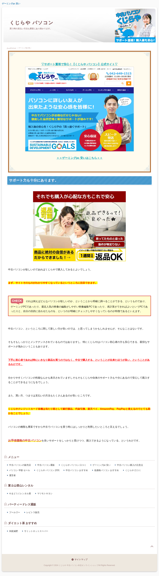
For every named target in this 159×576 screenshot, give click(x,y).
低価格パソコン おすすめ (106, 470)
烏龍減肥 (13, 531)
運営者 (12, 475)
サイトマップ (81, 559)
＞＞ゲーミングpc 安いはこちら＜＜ (79, 157)
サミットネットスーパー (36, 531)
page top (151, 546)
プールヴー (14, 512)
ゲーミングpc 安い (11, 3)
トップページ (11, 48)
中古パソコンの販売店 (20, 465)
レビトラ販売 (32, 512)
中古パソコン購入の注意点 (130, 465)
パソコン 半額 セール (19, 470)
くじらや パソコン (32, 22)
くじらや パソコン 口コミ (73, 465)
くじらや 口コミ (133, 470)
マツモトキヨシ (44, 493)
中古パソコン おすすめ (77, 470)
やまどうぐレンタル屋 (20, 493)
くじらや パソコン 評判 (47, 470)
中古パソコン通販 (46, 465)
